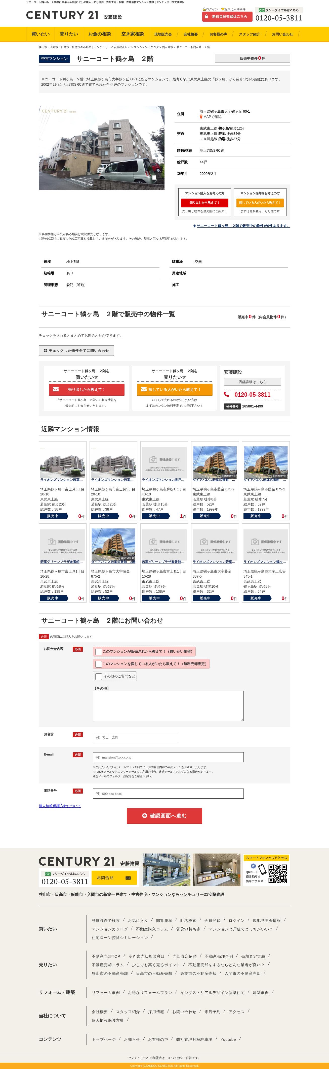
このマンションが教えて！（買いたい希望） (144, 652)
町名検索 (188, 920)
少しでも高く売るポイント (156, 965)
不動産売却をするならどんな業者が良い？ (226, 965)
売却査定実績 (253, 956)
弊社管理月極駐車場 (194, 1039)
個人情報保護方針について (60, 806)
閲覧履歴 (164, 920)
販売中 (53, 516)
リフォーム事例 (106, 992)
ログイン (212, 9)
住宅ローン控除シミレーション (120, 937)
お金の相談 (99, 34)
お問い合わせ (184, 1012)
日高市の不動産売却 (154, 973)
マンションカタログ (110, 929)
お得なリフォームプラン (150, 992)
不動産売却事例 (219, 956)
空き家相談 (132, 34)
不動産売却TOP (106, 956)
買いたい (40, 34)
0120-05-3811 (247, 394)
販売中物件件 (252, 58)
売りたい (69, 34)
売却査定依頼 (185, 956)
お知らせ (132, 1039)
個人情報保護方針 (108, 1020)
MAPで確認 (211, 117)
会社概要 (100, 1012)
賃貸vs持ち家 (188, 929)
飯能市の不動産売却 (198, 973)
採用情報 (156, 1012)
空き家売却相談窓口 (147, 956)
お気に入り (138, 920)
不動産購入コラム (152, 929)
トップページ (104, 1039)
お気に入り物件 (234, 9)
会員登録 (212, 920)
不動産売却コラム (108, 965)
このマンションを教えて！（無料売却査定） (151, 664)
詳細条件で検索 (106, 920)
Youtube (228, 1039)
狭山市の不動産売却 (110, 973)
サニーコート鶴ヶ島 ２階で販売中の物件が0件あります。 (243, 226)
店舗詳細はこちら (252, 382)
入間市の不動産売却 (243, 973)
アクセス (237, 1012)
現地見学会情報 (267, 920)
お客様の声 (158, 1039)
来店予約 (212, 1012)
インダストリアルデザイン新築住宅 (212, 992)
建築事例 (261, 992)
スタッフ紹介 (128, 1012)
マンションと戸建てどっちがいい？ (241, 929)
